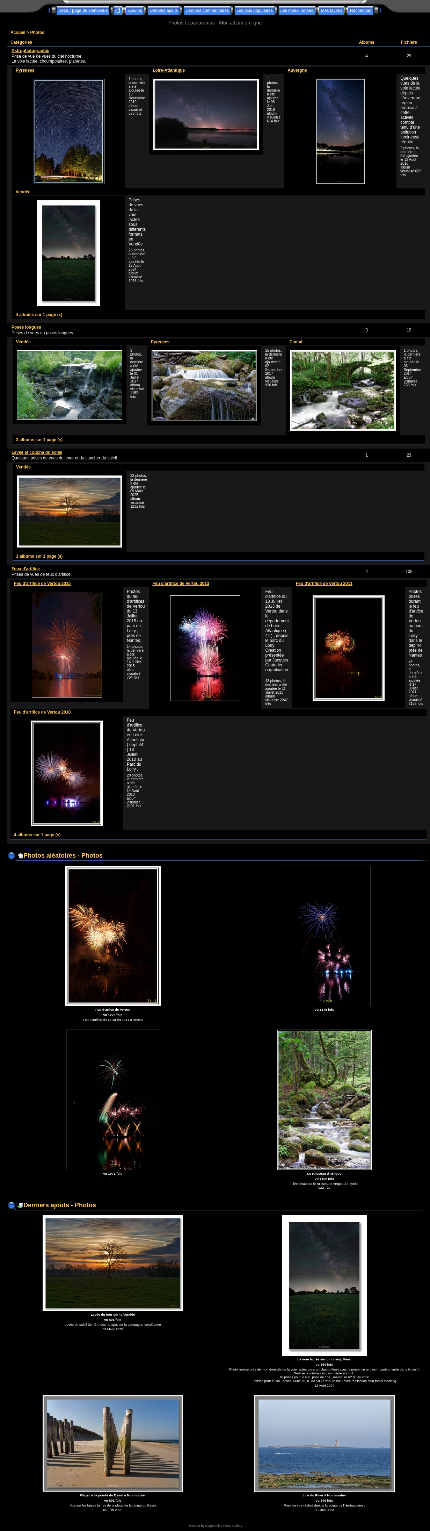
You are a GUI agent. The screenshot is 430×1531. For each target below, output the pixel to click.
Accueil (17, 32)
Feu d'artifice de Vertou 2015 (42, 583)
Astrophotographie (30, 50)
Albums (135, 10)
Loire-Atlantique (169, 70)
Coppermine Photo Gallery (223, 1526)
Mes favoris (331, 10)
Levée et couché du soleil (37, 452)
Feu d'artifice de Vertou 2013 (180, 583)
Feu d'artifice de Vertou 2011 (324, 583)
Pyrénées (25, 70)
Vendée (23, 191)
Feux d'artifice (26, 568)
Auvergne (297, 70)
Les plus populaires (254, 10)
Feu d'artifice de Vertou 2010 (42, 712)
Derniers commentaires (207, 10)
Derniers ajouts (164, 10)
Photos (37, 32)
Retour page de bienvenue (83, 10)
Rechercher (361, 10)
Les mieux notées (296, 10)
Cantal (296, 341)
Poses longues (26, 327)
